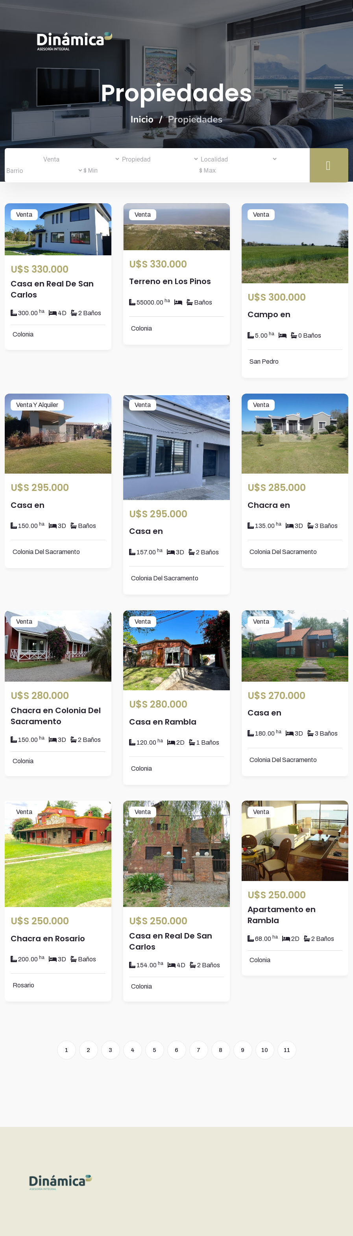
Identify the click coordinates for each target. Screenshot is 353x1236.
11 (287, 1050)
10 (264, 1050)
